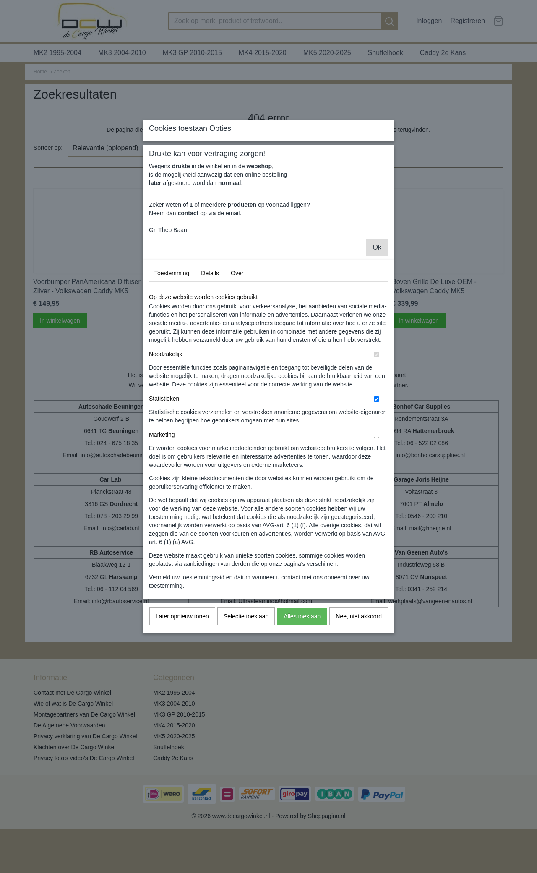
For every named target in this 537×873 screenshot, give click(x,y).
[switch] (376, 429)
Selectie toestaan (246, 691)
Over (237, 347)
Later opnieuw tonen (182, 691)
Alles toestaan (302, 691)
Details (210, 347)
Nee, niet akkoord (359, 691)
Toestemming (171, 347)
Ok (377, 322)
